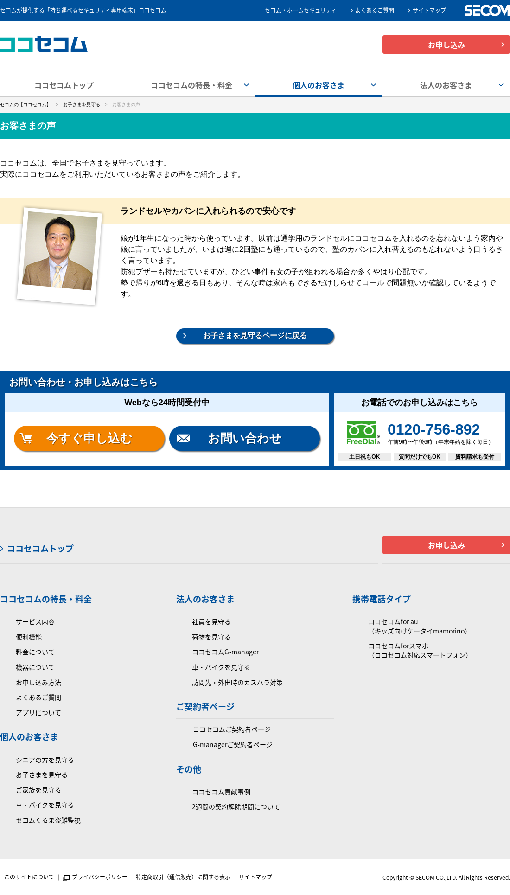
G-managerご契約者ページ (233, 744)
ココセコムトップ (64, 84)
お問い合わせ (245, 438)
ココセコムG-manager (225, 651)
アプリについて (38, 712)
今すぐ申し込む (89, 438)
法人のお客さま (205, 599)
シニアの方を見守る (45, 759)
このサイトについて (29, 877)
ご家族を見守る (38, 790)
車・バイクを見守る (45, 804)
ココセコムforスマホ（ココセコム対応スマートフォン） (420, 650)
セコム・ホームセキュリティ (301, 10)
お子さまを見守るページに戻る (255, 335)
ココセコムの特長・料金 (46, 599)
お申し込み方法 (38, 682)
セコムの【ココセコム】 (25, 104)
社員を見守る (211, 621)
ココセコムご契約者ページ (232, 729)
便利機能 (29, 637)
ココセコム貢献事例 (221, 791)
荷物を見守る (211, 637)
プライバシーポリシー (100, 877)
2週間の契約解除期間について (236, 806)
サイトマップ (429, 10)
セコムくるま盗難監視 (48, 820)
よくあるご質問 (374, 10)
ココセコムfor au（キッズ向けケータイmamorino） (419, 626)
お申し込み (446, 44)
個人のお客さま (29, 736)
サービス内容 (35, 621)
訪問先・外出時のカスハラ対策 (237, 682)
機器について (35, 667)
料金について (35, 651)
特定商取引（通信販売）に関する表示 (183, 877)
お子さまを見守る (81, 104)
